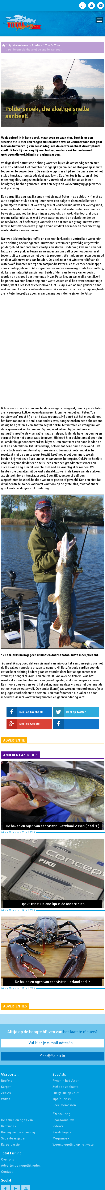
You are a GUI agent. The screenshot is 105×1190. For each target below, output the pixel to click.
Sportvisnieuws (18, 45)
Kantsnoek (8, 1126)
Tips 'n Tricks (61, 1099)
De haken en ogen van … (18, 1120)
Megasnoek (60, 1138)
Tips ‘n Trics (52, 45)
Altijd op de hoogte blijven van (52, 1031)
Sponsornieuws (63, 1120)
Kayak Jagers (61, 1132)
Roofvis (37, 45)
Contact (7, 1172)
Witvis (5, 1099)
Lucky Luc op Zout (65, 1093)
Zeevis (6, 1093)
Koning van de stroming (18, 1132)
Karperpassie (10, 1144)
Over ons (7, 1159)
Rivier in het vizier (65, 1081)
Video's (57, 1126)
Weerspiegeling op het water (73, 1144)
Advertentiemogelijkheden (21, 1165)
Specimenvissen (64, 1105)
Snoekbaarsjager (13, 1138)
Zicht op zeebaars (65, 1087)
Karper (6, 1087)
